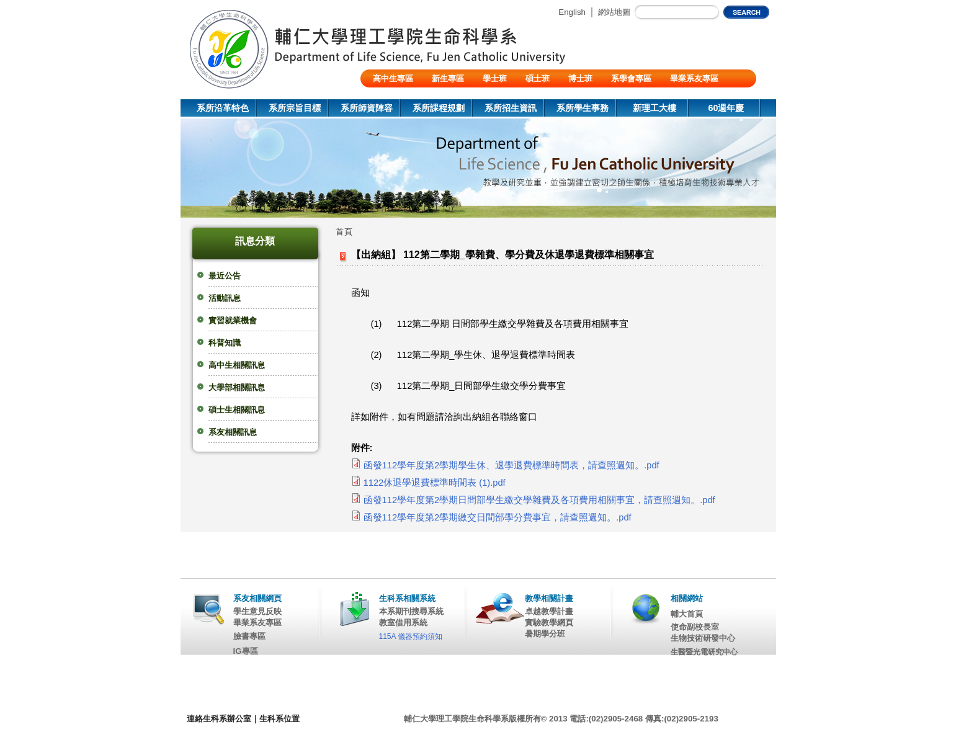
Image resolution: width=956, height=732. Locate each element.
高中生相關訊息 (236, 365)
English (572, 12)
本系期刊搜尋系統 (411, 611)
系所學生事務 (582, 108)
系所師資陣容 (367, 108)
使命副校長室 (695, 627)
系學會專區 (631, 78)
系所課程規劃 (439, 108)
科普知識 (224, 342)
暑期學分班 (545, 633)
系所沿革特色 (223, 108)
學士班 (495, 78)
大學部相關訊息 (236, 387)
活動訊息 (224, 298)
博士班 (580, 78)
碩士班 (537, 78)
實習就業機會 (232, 320)
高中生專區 (393, 78)
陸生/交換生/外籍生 (407, 96)
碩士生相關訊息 (236, 409)
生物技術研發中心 (703, 638)
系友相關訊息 (232, 432)
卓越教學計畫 (549, 611)
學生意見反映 (257, 611)
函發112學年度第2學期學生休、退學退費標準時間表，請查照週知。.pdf (511, 465)
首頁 (344, 231)
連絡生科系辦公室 (219, 718)
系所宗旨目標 (295, 108)
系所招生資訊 (511, 108)
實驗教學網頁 (549, 622)
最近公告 (224, 275)
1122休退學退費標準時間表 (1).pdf (435, 483)
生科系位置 (279, 718)
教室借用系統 (403, 622)
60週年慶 (726, 108)
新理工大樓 (654, 108)
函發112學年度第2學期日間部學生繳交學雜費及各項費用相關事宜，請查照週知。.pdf (539, 500)
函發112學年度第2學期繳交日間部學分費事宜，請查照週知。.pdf (498, 517)
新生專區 (448, 78)
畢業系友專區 (694, 78)
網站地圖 (614, 12)
